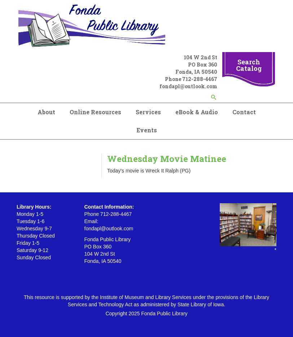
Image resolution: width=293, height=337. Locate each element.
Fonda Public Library (164, 313)
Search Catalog (249, 65)
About (46, 112)
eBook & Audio (196, 112)
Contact (244, 112)
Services (148, 112)
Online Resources (95, 112)
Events (146, 130)
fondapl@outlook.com (188, 86)
